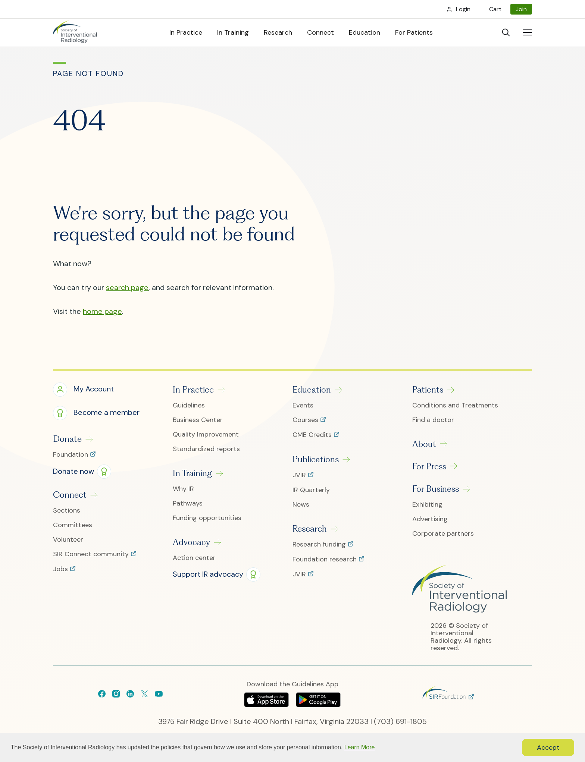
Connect (70, 494)
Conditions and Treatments (455, 405)
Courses (306, 420)
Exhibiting (427, 504)
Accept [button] (548, 747)
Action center (194, 558)
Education (311, 389)
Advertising (430, 519)
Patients (427, 389)
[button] (83, 389)
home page (102, 311)
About (424, 444)
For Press (429, 466)
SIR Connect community (92, 554)
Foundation (71, 455)
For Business (435, 489)
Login (463, 9)
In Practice (193, 389)
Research (309, 528)
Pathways (188, 503)
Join (521, 9)
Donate (67, 439)
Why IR (183, 489)
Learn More (359, 747)
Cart (495, 9)
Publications (315, 459)
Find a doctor (433, 420)
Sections (66, 510)
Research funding (320, 545)
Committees (72, 525)
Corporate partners (443, 534)
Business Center (198, 420)
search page (127, 287)
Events (302, 405)
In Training (192, 473)
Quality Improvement (206, 434)
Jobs (61, 569)
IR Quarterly (311, 490)
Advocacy (191, 542)
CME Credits (313, 435)
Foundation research (325, 559)
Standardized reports (206, 449)
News (300, 504)
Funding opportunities (207, 518)
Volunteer (68, 540)
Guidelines (189, 405)
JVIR (300, 475)
